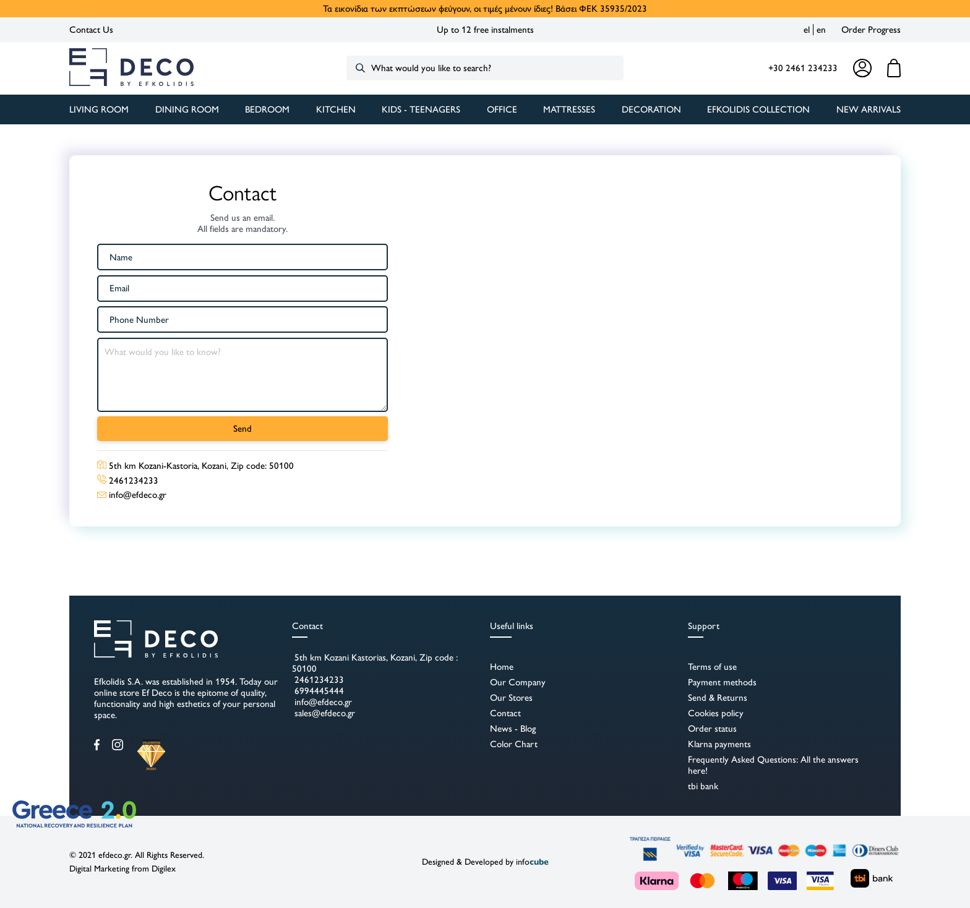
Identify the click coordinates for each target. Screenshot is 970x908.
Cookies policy (716, 713)
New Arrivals (868, 109)
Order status (712, 728)
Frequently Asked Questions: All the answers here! (773, 765)
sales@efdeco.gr (323, 713)
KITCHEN (336, 109)
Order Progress (871, 29)
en (821, 29)
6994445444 (318, 690)
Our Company (518, 682)
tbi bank (703, 786)
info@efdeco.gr (322, 702)
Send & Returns (717, 697)
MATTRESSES (569, 109)
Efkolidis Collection (758, 109)
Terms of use (712, 666)
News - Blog (513, 728)
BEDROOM (267, 109)
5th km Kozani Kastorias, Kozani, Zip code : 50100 (375, 663)
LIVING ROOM (99, 109)
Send (242, 428)
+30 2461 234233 (803, 68)
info (532, 862)
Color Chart (514, 744)
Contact (505, 713)
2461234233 (318, 679)
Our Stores (511, 697)
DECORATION (651, 109)
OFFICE (502, 109)
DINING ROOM (187, 109)
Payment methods (722, 682)
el (807, 29)
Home (501, 666)
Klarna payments (719, 744)
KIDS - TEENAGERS (421, 109)
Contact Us (91, 29)
